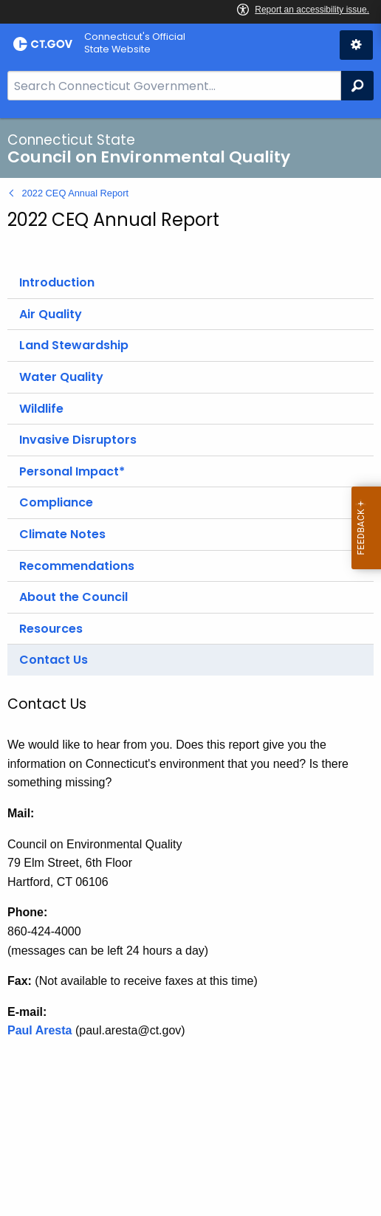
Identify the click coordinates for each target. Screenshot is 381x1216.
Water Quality (61, 376)
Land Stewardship (73, 345)
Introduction (57, 282)
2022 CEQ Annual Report (75, 193)
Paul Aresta (39, 1030)
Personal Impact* (72, 471)
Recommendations (76, 565)
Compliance (56, 502)
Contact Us (53, 659)
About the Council (73, 596)
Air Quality (50, 314)
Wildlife (41, 408)
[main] (190, 667)
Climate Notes (62, 534)
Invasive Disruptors (78, 439)
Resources (51, 628)
